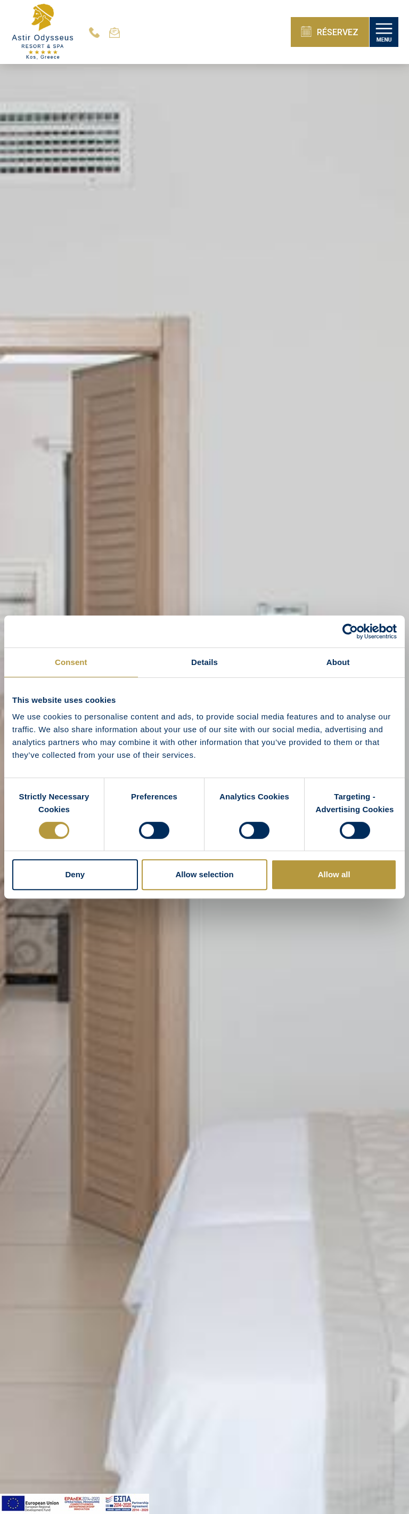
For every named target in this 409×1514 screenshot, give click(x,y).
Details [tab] (204, 662)
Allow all (334, 874)
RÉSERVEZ (329, 31)
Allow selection (204, 874)
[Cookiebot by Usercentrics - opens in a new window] (350, 631)
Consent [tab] (71, 662)
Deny (75, 874)
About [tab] (338, 662)
